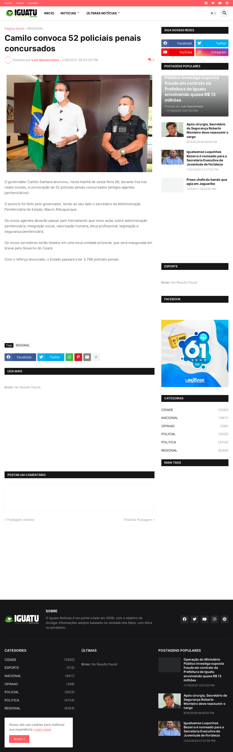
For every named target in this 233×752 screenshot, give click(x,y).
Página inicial (14, 28)
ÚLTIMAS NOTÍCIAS (101, 13)
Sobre (20, 3)
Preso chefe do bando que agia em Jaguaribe (207, 182)
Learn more (42, 729)
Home (8, 3)
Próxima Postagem (138, 520)
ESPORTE (40, 667)
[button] (213, 13)
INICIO (49, 13)
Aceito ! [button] (19, 739)
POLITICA (194, 442)
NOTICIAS (68, 13)
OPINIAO (194, 426)
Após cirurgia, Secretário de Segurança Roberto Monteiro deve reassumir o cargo (207, 130)
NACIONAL (194, 418)
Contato (33, 3)
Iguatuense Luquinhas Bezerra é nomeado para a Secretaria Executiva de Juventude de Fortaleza (207, 158)
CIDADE (194, 410)
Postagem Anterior (21, 520)
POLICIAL (194, 434)
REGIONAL (35, 28)
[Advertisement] (79, 305)
